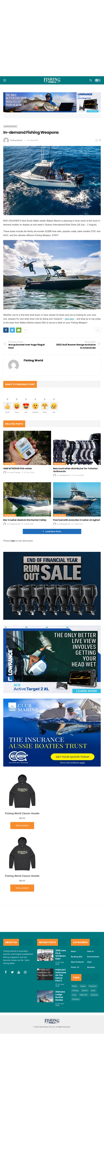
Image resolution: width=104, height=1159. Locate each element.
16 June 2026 (77, 475)
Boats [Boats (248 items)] (74, 986)
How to (90, 951)
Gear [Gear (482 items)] (93, 990)
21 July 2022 (32, 140)
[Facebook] (5, 972)
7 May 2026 (76, 524)
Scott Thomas (14, 472)
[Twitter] (12, 972)
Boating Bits (10, 126)
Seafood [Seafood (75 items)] (94, 995)
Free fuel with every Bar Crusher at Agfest (76, 520)
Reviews (91, 967)
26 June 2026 (59, 963)
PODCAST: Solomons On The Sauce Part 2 (60, 975)
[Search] (91, 80)
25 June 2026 (28, 472)
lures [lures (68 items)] (74, 995)
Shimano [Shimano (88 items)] (75, 999)
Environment (93, 957)
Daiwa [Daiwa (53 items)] (83, 986)
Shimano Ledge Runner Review (60, 995)
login (13, 541)
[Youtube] (18, 972)
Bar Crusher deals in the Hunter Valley (24, 520)
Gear (89, 962)
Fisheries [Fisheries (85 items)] (92, 986)
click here (69, 319)
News (73, 951)
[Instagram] (25, 972)
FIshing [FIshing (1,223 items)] (75, 990)
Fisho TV (75, 967)
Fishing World (16, 140)
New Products (77, 962)
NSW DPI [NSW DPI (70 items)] (83, 995)
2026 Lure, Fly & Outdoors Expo (60, 954)
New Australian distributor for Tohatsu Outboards (75, 470)
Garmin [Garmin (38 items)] (85, 990)
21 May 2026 (27, 524)
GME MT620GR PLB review (17, 468)
